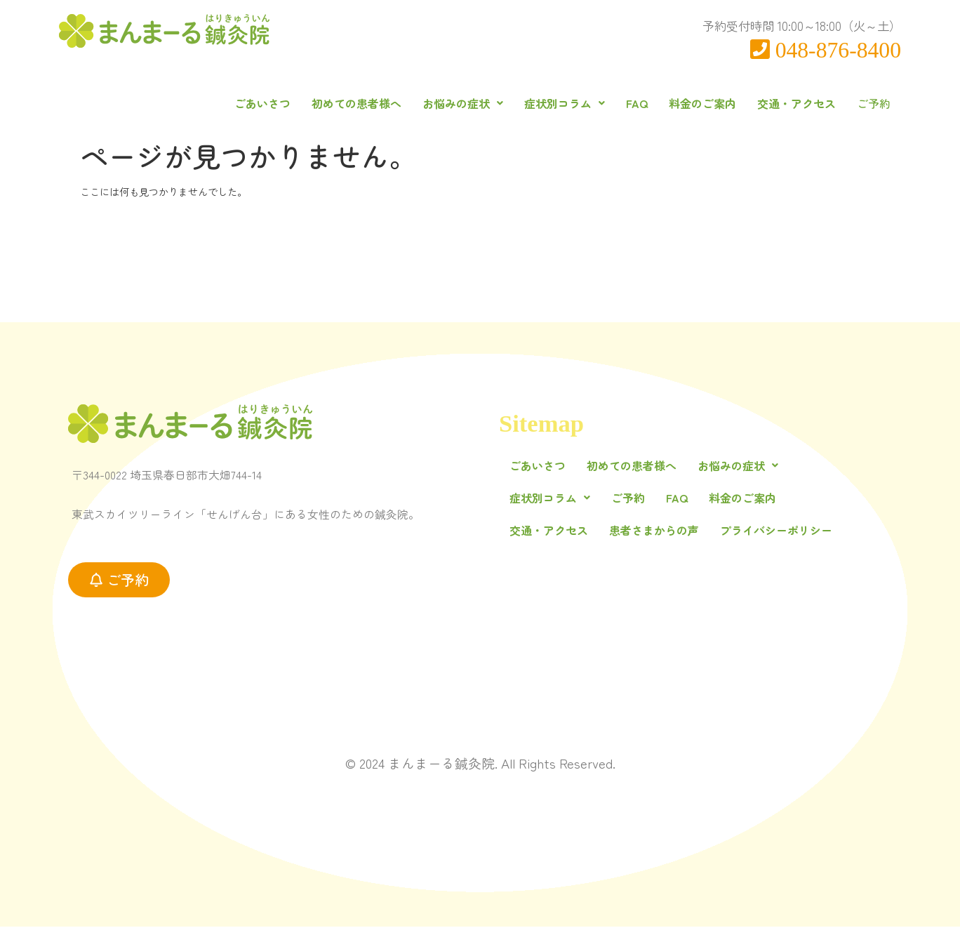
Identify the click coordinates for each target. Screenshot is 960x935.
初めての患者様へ (340, 103)
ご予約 (865, 107)
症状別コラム (547, 103)
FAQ (620, 103)
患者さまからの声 (654, 539)
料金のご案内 (685, 103)
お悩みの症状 (446, 103)
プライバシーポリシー (776, 539)
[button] (446, 103)
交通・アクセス (779, 103)
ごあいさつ (246, 103)
